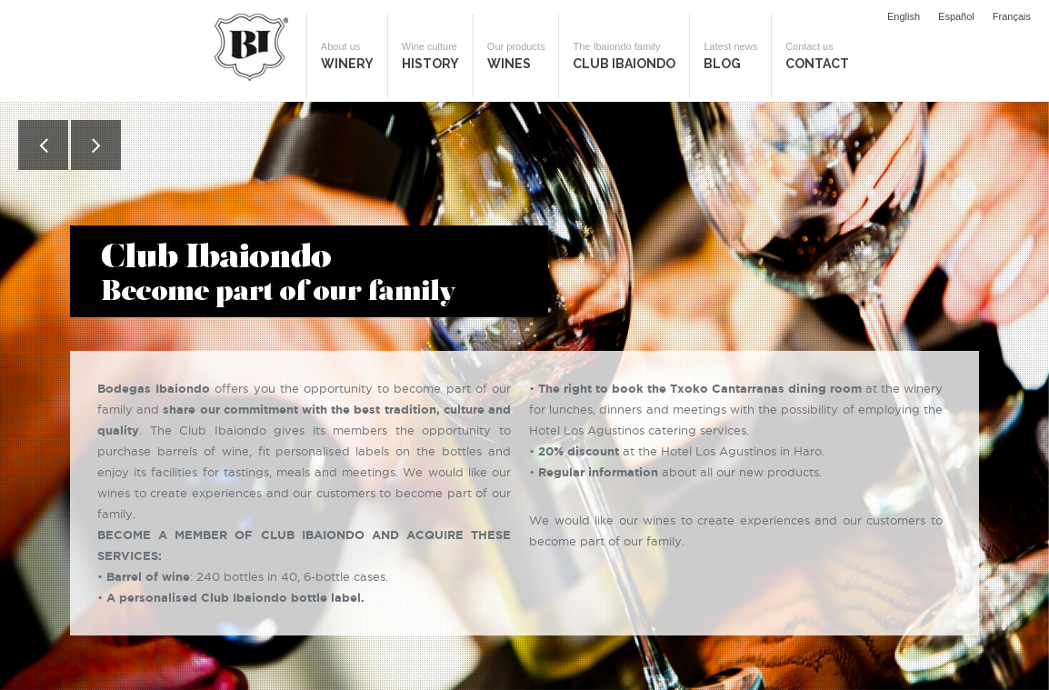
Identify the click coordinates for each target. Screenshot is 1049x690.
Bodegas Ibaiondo (251, 47)
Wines (516, 56)
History (430, 56)
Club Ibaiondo (624, 56)
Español (956, 16)
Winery (347, 56)
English (903, 16)
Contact (817, 56)
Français (1012, 16)
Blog (730, 56)
